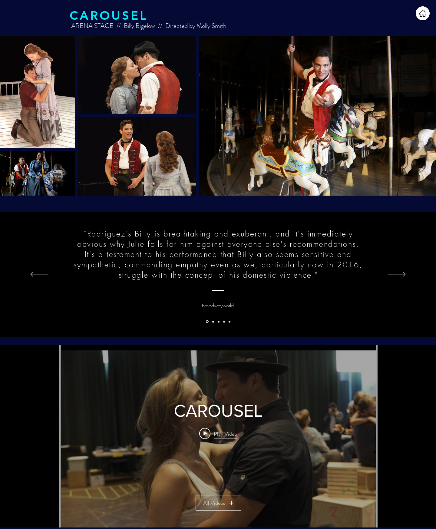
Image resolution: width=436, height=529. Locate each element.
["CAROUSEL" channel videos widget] (218, 436)
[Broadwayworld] (207, 321)
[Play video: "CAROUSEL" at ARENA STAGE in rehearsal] (218, 434)
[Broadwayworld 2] (219, 321)
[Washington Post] (213, 321)
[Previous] (39, 275)
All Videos (218, 503)
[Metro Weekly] (224, 321)
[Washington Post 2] (229, 321)
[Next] (397, 275)
